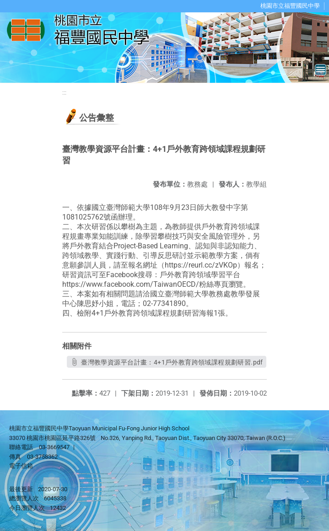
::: (64, 92)
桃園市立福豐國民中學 (290, 5)
